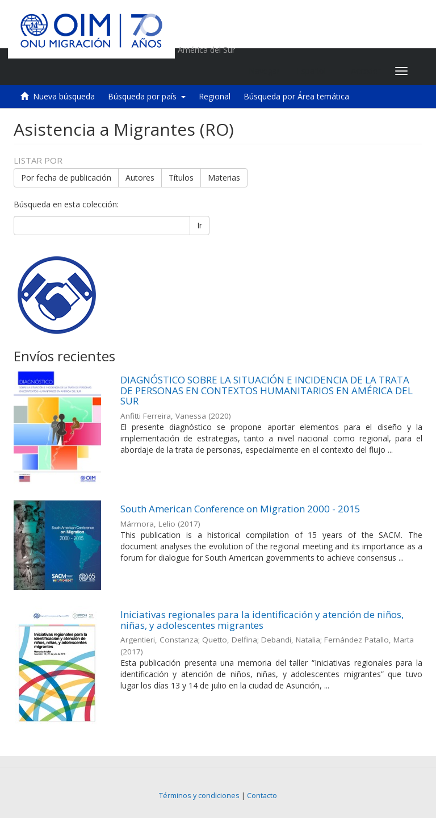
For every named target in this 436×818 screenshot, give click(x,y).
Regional (214, 96)
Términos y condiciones (199, 795)
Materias (224, 177)
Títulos (181, 177)
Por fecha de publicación (66, 177)
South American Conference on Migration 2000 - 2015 (240, 508)
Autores (139, 177)
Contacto (262, 795)
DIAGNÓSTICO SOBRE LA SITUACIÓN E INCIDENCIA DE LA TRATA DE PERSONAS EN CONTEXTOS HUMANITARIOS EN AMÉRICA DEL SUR (266, 390)
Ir (199, 225)
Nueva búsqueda (64, 96)
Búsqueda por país (147, 96)
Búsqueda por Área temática (296, 96)
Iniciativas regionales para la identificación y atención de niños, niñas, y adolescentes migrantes (262, 620)
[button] (315, 71)
